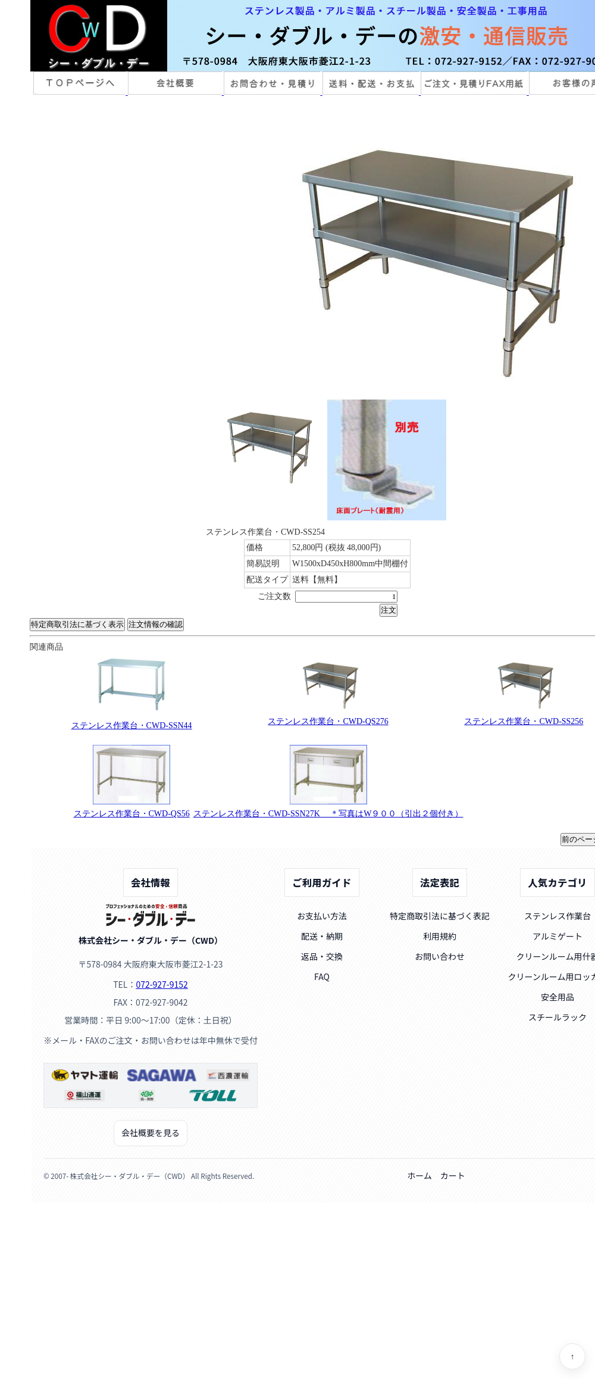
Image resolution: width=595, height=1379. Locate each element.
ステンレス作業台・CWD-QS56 (132, 813)
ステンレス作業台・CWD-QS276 (328, 721)
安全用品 (557, 997)
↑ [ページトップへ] (573, 1356)
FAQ (322, 976)
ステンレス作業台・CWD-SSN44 (131, 725)
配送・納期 (322, 936)
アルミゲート (558, 936)
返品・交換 (322, 956)
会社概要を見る (150, 1132)
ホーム (419, 1175)
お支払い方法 (322, 916)
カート (452, 1175)
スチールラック (557, 1017)
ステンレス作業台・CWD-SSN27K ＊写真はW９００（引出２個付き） (328, 813)
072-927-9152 (161, 984)
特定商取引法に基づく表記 (440, 916)
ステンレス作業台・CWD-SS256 (523, 721)
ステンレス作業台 (557, 916)
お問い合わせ (440, 956)
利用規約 (439, 936)
